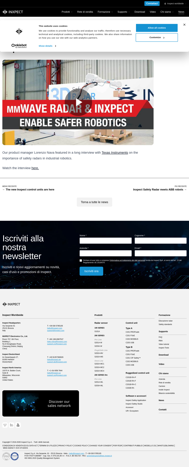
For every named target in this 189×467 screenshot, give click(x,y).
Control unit (131, 323)
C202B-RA (130, 388)
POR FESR (117, 446)
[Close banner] (184, 5)
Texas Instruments (115, 152)
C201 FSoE (130, 336)
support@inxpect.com (55, 331)
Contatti (163, 409)
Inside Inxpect (164, 390)
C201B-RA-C (131, 384)
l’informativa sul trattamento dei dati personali (127, 260)
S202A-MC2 (99, 367)
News (14, 32)
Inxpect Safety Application (136, 400)
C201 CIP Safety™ (133, 358)
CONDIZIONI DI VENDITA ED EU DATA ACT (20, 446)
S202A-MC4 (99, 371)
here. (35, 168)
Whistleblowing (166, 446)
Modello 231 (150, 446)
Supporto (163, 331)
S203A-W (98, 346)
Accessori (129, 407)
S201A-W (98, 343)
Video (161, 364)
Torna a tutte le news (94, 202)
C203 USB (130, 343)
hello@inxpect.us (54, 373)
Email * (138, 248)
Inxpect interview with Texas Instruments (39, 32)
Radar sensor (101, 323)
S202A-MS (98, 357)
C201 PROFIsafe (132, 332)
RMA (161, 341)
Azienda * (84, 248)
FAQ (160, 337)
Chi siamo (164, 373)
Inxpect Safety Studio (134, 404)
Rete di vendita (165, 383)
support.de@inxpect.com (57, 362)
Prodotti (98, 315)
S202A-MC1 (99, 364)
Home (5, 32)
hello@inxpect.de (54, 360)
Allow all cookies (157, 7)
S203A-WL (98, 386)
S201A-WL (98, 382)
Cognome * (140, 235)
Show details (45, 26)
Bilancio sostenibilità (167, 393)
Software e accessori (136, 396)
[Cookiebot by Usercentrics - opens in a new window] (19, 26)
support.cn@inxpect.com (57, 344)
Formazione (164, 315)
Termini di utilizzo (48, 446)
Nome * (83, 235)
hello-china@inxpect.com (57, 342)
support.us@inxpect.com (57, 375)
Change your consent (100, 446)
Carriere (162, 386)
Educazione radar (166, 321)
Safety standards (165, 324)
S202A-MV (98, 353)
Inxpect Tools (164, 348)
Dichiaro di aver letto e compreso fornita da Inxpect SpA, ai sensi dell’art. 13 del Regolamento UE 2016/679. (132, 261)
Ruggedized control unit (137, 373)
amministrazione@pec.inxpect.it (99, 456)
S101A (97, 331)
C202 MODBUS (132, 339)
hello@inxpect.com (54, 328)
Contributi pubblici (133, 446)
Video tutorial (164, 344)
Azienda (162, 379)
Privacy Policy (65, 446)
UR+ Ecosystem (132, 411)
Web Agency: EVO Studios (15, 448)
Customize (156, 17)
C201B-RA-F (131, 381)
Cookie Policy (81, 446)
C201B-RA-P (131, 377)
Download (164, 355)
